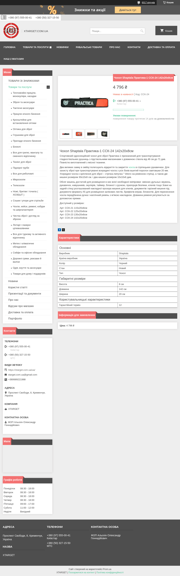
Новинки (63, 47)
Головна (9, 47)
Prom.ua (107, 569)
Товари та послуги (35, 47)
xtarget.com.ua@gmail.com (22, 374)
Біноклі (17, 146)
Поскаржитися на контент (82, 572)
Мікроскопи (19, 179)
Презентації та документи (24, 293)
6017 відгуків (148, 2)
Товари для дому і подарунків (29, 273)
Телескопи (18, 185)
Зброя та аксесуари (24, 102)
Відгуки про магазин (21, 306)
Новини (13, 281)
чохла (131, 167)
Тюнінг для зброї (22, 162)
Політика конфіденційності (110, 572)
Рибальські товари (89, 47)
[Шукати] (142, 31)
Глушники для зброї (24, 135)
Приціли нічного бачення (26, 114)
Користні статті (17, 287)
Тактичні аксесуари (23, 108)
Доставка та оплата (161, 47)
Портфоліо (15, 318)
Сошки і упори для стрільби (28, 200)
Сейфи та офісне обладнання (29, 252)
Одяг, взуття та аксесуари (27, 267)
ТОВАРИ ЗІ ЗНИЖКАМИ (23, 80)
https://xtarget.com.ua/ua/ (21, 370)
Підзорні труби (21, 167)
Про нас (114, 47)
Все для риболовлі (23, 173)
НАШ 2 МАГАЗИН (14, 59)
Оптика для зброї (22, 129)
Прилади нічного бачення (27, 140)
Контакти (134, 47)
